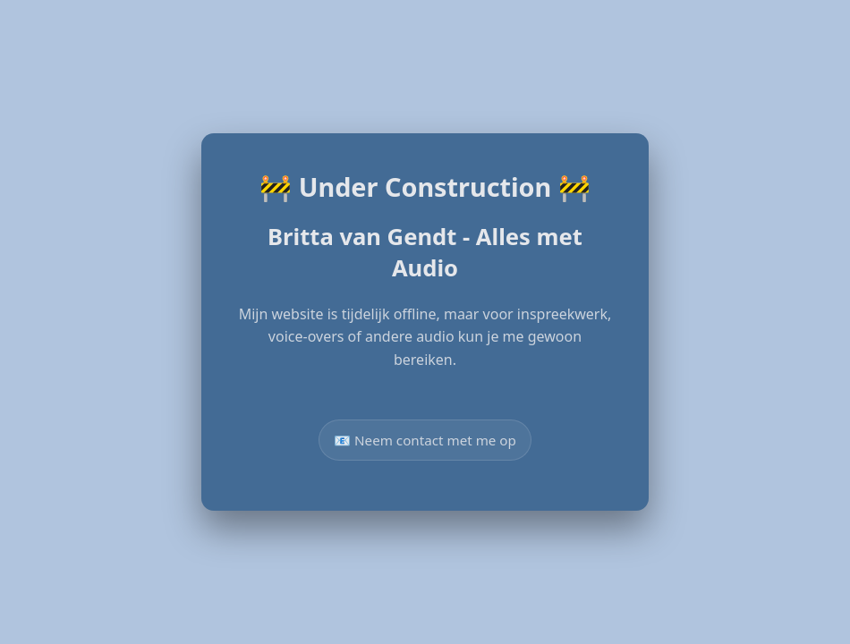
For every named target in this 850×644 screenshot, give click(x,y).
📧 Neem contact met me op (425, 440)
